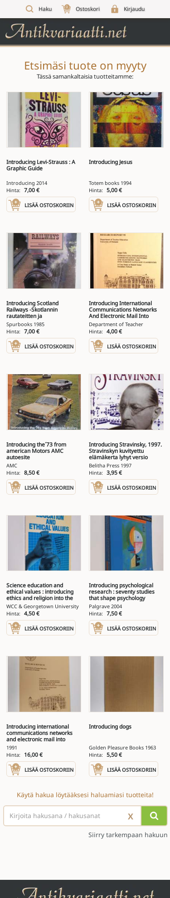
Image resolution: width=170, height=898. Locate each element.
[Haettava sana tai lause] (85, 815)
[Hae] (154, 815)
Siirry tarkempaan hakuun (128, 835)
